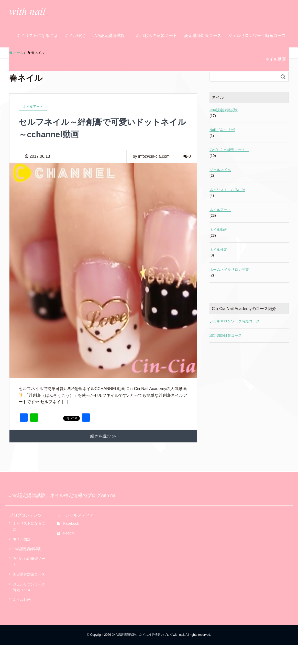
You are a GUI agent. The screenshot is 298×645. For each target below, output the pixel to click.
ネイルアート (220, 210)
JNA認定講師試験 (108, 35)
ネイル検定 (75, 35)
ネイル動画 (275, 59)
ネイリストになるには (37, 35)
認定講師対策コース (202, 35)
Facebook (68, 523)
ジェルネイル (220, 170)
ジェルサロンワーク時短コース (257, 35)
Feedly (65, 533)
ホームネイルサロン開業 (229, 269)
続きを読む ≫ (103, 436)
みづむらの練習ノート (158, 35)
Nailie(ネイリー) (222, 130)
